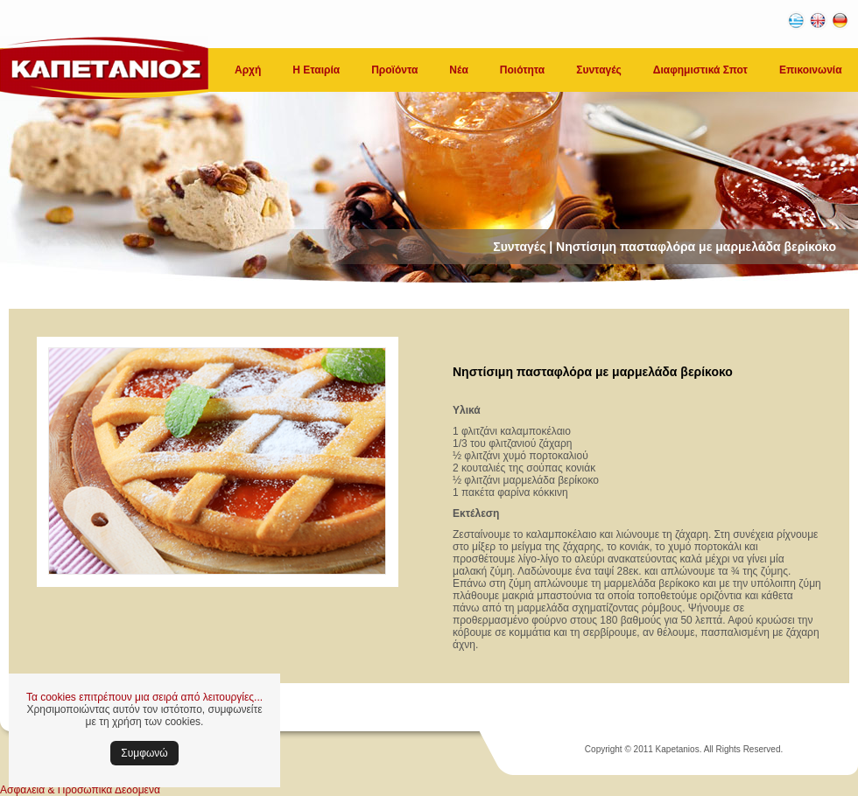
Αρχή (248, 70)
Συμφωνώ (144, 753)
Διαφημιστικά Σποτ (700, 70)
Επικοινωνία (810, 70)
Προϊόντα (394, 70)
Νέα (458, 70)
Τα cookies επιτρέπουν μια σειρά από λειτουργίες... (144, 697)
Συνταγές (599, 70)
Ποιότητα (522, 70)
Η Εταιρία (316, 70)
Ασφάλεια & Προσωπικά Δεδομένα (80, 790)
